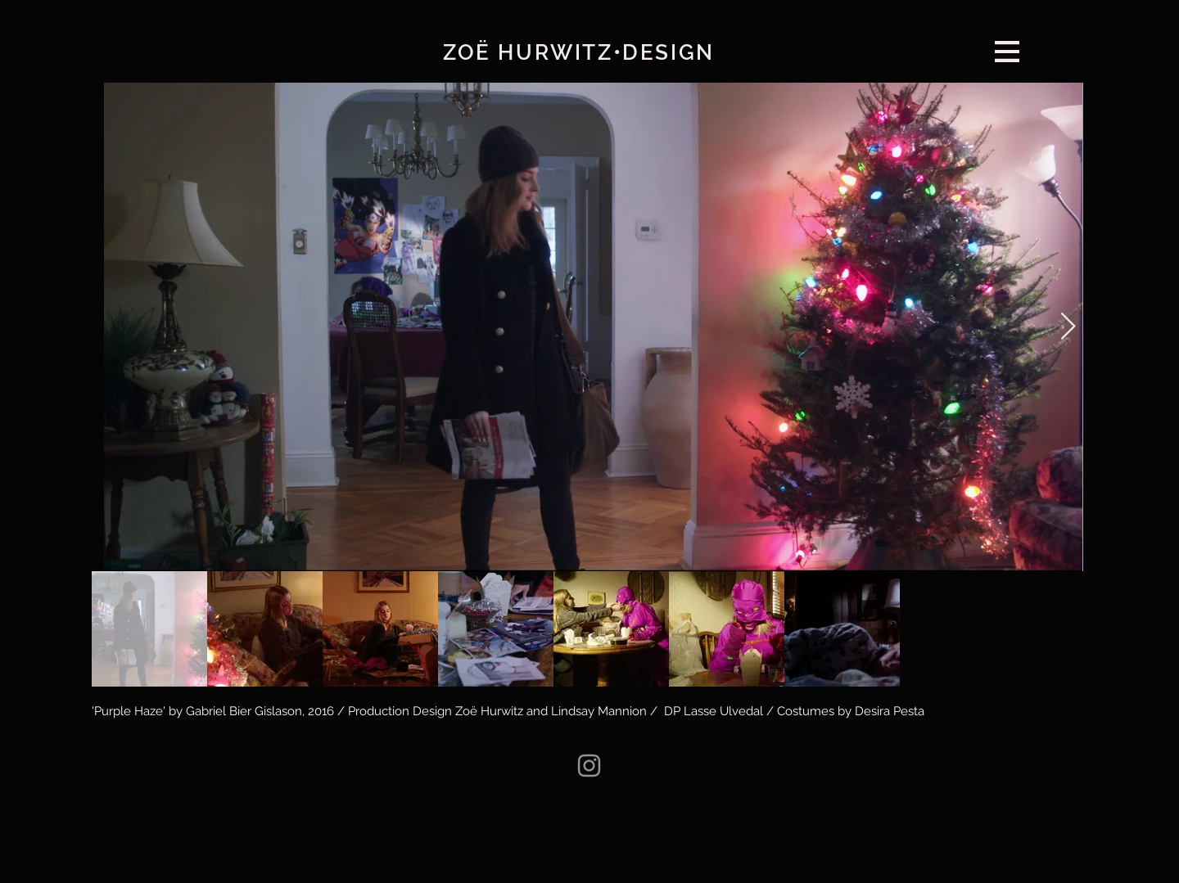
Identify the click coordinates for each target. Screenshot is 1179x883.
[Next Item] (1068, 327)
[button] (1007, 51)
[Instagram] (589, 765)
